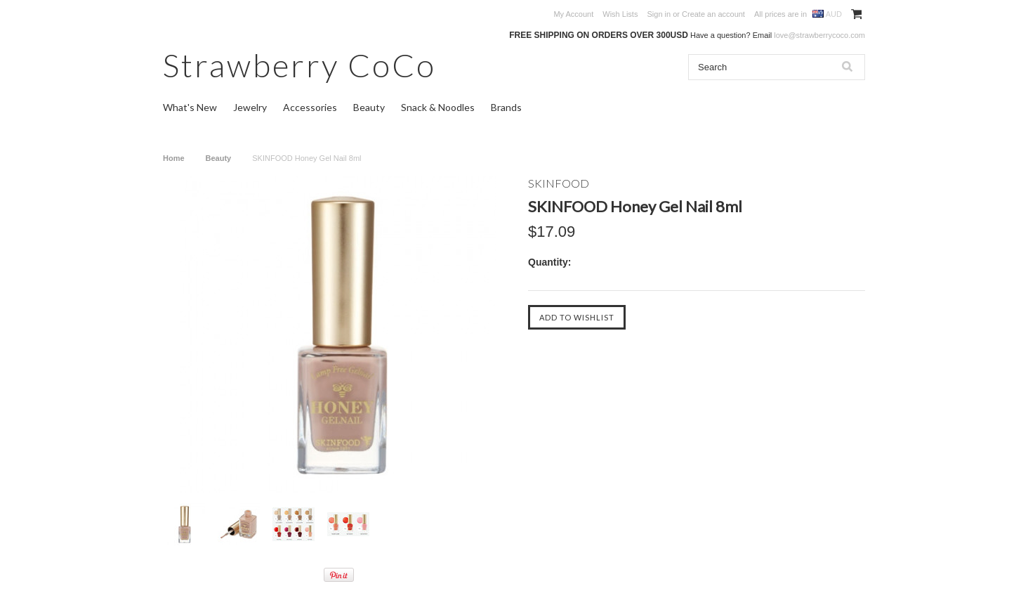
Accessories (310, 107)
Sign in (659, 14)
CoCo (299, 65)
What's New (190, 107)
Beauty (369, 107)
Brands (506, 107)
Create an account (713, 14)
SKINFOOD (558, 183)
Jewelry (250, 107)
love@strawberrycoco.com (819, 35)
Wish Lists (620, 14)
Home (174, 158)
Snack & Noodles (438, 107)
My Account (573, 14)
